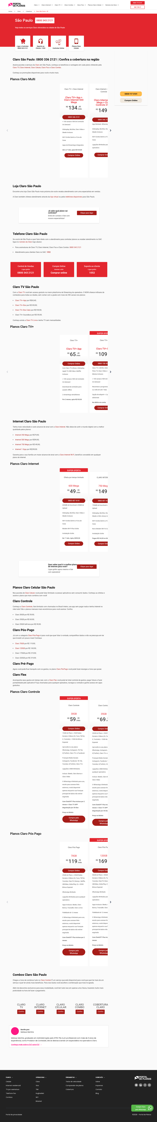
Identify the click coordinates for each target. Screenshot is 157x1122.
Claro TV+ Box (20, 305)
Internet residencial (13, 1085)
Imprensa (99, 1085)
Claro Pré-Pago (62, 669)
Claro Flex (53, 680)
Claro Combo (68, 5)
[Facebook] (145, 1085)
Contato (99, 1089)
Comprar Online (74, 155)
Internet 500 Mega (22, 440)
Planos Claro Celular (95, 5)
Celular (8, 1081)
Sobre (98, 1081)
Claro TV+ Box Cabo (23, 310)
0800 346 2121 (74, 117)
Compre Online (74, 544)
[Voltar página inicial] (17, 5)
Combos (9, 1097)
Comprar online (59, 272)
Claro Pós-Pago (34, 635)
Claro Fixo (80, 5)
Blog (97, 1093)
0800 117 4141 (131, 94)
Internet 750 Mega (22, 444)
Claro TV (58, 5)
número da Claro (25, 242)
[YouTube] (136, 1085)
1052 (49, 252)
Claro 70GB (19, 643)
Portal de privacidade (14, 1114)
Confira (21, 1012)
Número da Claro (111, 5)
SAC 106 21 (137, 7)
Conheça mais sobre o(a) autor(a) (25, 1044)
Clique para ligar (86, 213)
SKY (37, 1097)
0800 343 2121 (44, 20)
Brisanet (39, 1101)
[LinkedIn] (140, 1085)
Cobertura (70, 1089)
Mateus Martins (27, 1032)
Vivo (37, 1085)
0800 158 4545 (104, 363)
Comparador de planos (74, 1085)
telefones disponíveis (74, 197)
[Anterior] (7, 130)
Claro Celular (36, 67)
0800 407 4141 (74, 501)
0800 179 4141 (137, 3)
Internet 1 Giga (20, 449)
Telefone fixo (11, 1093)
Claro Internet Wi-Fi (67, 455)
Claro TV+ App (21, 300)
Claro (36, 5)
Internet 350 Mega (22, 435)
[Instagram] (149, 1085)
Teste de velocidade (73, 1081)
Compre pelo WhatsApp (74, 819)
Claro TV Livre (31, 320)
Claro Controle (26, 607)
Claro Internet (46, 5)
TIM (37, 1089)
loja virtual (54, 197)
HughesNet (40, 1093)
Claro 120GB (20, 648)
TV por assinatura (12, 1089)
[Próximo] (110, 130)
